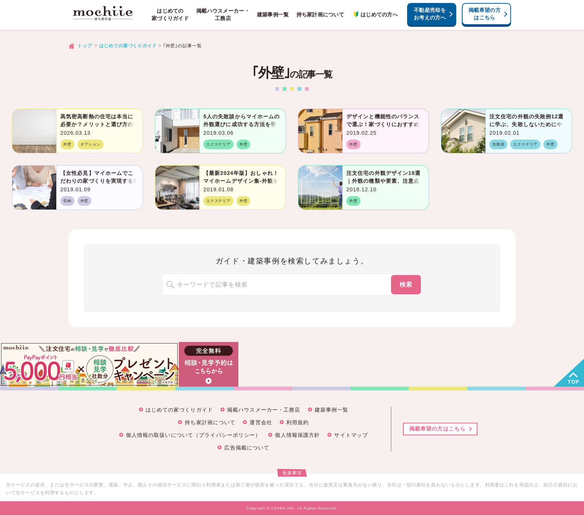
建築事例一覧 (273, 14)
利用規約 (297, 422)
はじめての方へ (375, 14)
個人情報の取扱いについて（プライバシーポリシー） (193, 435)
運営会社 (261, 422)
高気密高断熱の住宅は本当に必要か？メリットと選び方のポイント (97, 124)
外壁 (67, 144)
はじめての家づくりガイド (170, 14)
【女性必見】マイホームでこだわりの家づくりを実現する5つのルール (98, 181)
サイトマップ (351, 435)
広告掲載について (246, 448)
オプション (90, 144)
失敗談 (498, 144)
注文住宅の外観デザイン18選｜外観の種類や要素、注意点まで (383, 181)
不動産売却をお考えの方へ (430, 13)
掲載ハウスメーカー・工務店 (223, 14)
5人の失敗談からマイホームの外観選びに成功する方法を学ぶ (241, 124)
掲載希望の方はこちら (485, 13)
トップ (84, 45)
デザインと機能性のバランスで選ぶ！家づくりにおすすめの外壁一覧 (383, 124)
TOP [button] (574, 382)
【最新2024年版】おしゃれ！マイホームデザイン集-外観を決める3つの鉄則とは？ (241, 181)
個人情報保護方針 (297, 435)
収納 (67, 201)
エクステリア (218, 144)
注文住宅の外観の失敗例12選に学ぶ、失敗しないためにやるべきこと (526, 124)
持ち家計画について (320, 14)
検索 (406, 284)
